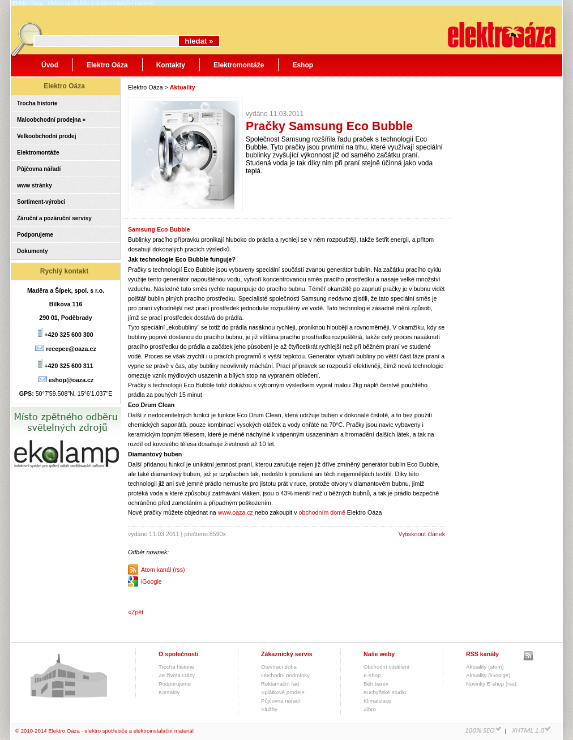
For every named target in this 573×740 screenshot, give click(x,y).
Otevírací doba (279, 667)
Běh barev (376, 684)
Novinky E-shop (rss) (491, 684)
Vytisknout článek (421, 534)
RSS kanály (482, 654)
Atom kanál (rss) (163, 569)
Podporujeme (35, 235)
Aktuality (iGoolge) (488, 675)
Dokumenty (32, 251)
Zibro (370, 709)
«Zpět (135, 612)
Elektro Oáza (107, 65)
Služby (269, 709)
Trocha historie (37, 103)
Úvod (49, 65)
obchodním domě (322, 512)
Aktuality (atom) (485, 667)
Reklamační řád (280, 684)
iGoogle (151, 581)
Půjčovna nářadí (39, 169)
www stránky (34, 185)
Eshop (302, 65)
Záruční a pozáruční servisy (54, 218)
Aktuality (182, 87)
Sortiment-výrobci (41, 202)
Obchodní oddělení (386, 667)
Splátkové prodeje (283, 692)
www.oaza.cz (235, 512)
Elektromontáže (238, 65)
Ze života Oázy (177, 675)
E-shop (372, 675)
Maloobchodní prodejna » (51, 120)
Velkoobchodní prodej (46, 136)
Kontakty (170, 65)
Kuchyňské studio (385, 692)
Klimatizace (377, 701)
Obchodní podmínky (285, 675)
